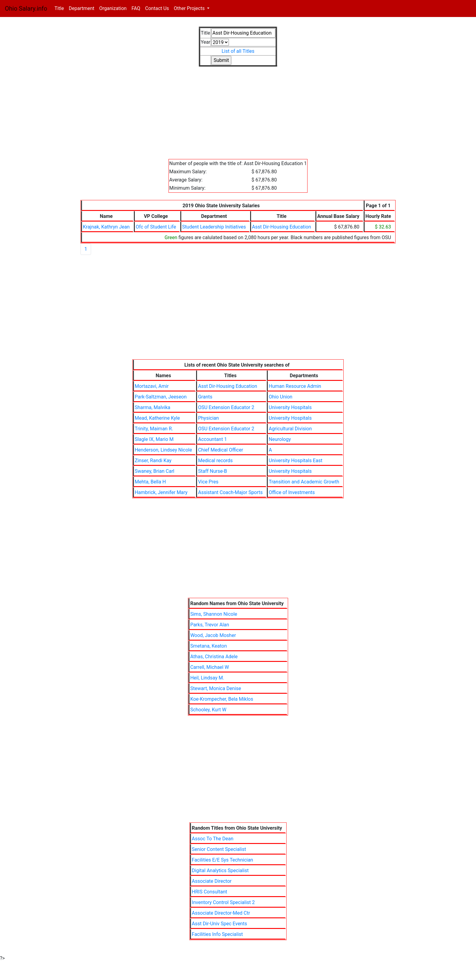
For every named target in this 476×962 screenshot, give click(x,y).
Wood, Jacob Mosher (213, 635)
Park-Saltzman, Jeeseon (161, 397)
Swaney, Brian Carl (155, 471)
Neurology (280, 439)
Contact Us (157, 8)
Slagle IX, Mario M (154, 439)
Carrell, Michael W (209, 667)
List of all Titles (238, 51)
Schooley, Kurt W (208, 710)
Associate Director (212, 881)
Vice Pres (208, 482)
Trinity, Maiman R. (154, 429)
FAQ (135, 8)
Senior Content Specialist (219, 849)
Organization (113, 8)
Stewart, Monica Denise (215, 688)
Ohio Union (280, 397)
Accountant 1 (212, 439)
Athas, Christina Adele (214, 656)
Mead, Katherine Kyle (157, 418)
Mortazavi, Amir (152, 386)
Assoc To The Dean (212, 839)
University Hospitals (290, 407)
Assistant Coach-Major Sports (230, 492)
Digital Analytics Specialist (220, 870)
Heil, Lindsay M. (207, 678)
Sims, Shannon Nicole (213, 614)
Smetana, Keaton (208, 646)
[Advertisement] (238, 116)
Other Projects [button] (190, 8)
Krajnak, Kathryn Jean (106, 227)
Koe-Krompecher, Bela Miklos (221, 699)
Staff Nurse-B (212, 471)
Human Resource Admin (295, 386)
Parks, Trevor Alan (209, 625)
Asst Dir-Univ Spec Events (219, 923)
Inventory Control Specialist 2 (223, 902)
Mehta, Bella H (150, 482)
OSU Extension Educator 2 (226, 407)
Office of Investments (292, 492)
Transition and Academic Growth (304, 482)
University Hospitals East (295, 460)
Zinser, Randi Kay (153, 460)
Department (81, 8)
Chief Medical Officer (220, 450)
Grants (205, 397)
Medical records (215, 460)
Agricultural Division (290, 429)
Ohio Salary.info (26, 8)
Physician (208, 418)
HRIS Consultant (209, 892)
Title (60, 8)
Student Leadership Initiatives (214, 227)
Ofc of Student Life (156, 227)
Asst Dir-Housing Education (281, 227)
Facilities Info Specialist (217, 934)
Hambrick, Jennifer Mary (161, 492)
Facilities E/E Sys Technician (222, 860)
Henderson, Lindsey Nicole (163, 450)
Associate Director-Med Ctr (221, 913)
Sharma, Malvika (152, 407)
